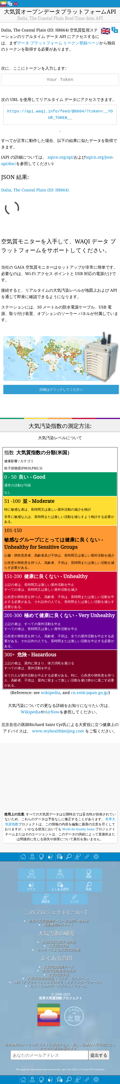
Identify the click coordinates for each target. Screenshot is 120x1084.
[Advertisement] (60, 777)
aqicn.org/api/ (61, 157)
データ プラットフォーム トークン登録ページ (58, 42)
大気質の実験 (59, 945)
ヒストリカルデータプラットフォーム (58, 986)
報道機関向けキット (59, 924)
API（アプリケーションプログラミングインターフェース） (58, 982)
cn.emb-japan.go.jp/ (89, 692)
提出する (98, 1055)
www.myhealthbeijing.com (58, 731)
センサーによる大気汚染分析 (58, 949)
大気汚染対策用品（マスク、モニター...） (58, 978)
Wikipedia (31, 711)
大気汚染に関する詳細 (58, 942)
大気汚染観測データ (59, 966)
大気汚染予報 (59, 974)
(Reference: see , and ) (60, 571)
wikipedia (50, 692)
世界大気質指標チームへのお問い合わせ (59, 921)
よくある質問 (56, 958)
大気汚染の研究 (56, 933)
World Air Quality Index (78, 829)
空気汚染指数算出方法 (58, 970)
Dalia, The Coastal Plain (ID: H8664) (35, 190)
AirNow (52, 711)
